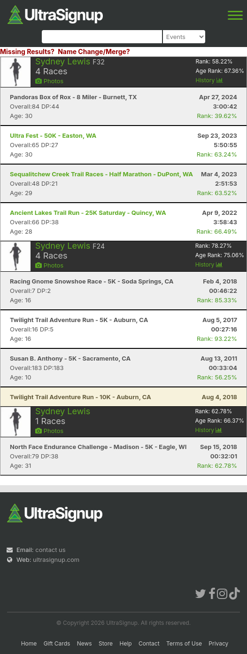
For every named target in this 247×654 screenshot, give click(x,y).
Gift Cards (57, 643)
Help (125, 643)
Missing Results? (27, 51)
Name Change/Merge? (94, 51)
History (209, 80)
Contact (149, 643)
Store (106, 643)
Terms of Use (184, 643)
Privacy (218, 643)
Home (29, 643)
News (84, 643)
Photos (49, 81)
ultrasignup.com (56, 559)
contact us (50, 549)
